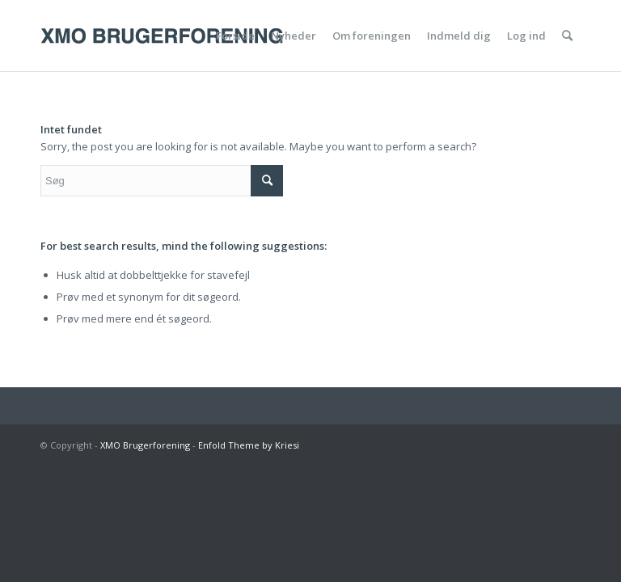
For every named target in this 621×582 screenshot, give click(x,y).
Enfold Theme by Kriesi (248, 445)
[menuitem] (235, 35)
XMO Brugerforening (145, 445)
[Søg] (567, 35)
